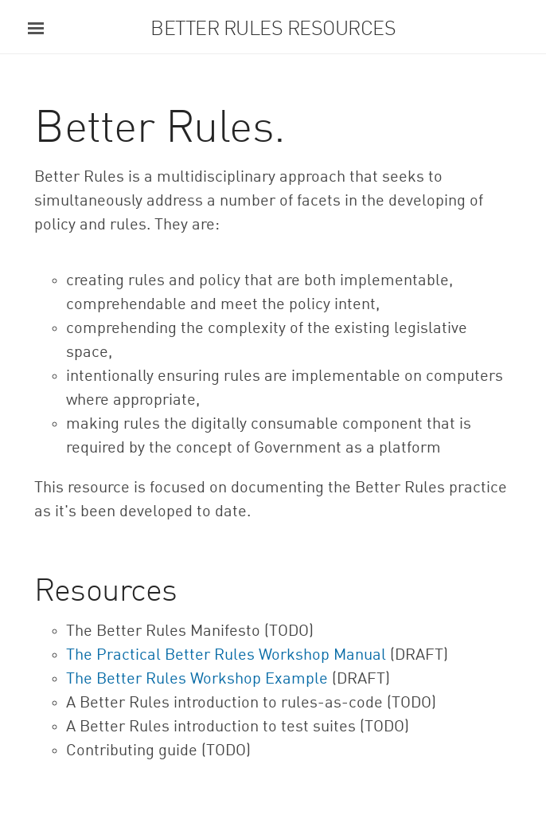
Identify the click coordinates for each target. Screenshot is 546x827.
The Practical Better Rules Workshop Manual (226, 656)
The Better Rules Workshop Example (197, 680)
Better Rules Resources (273, 30)
